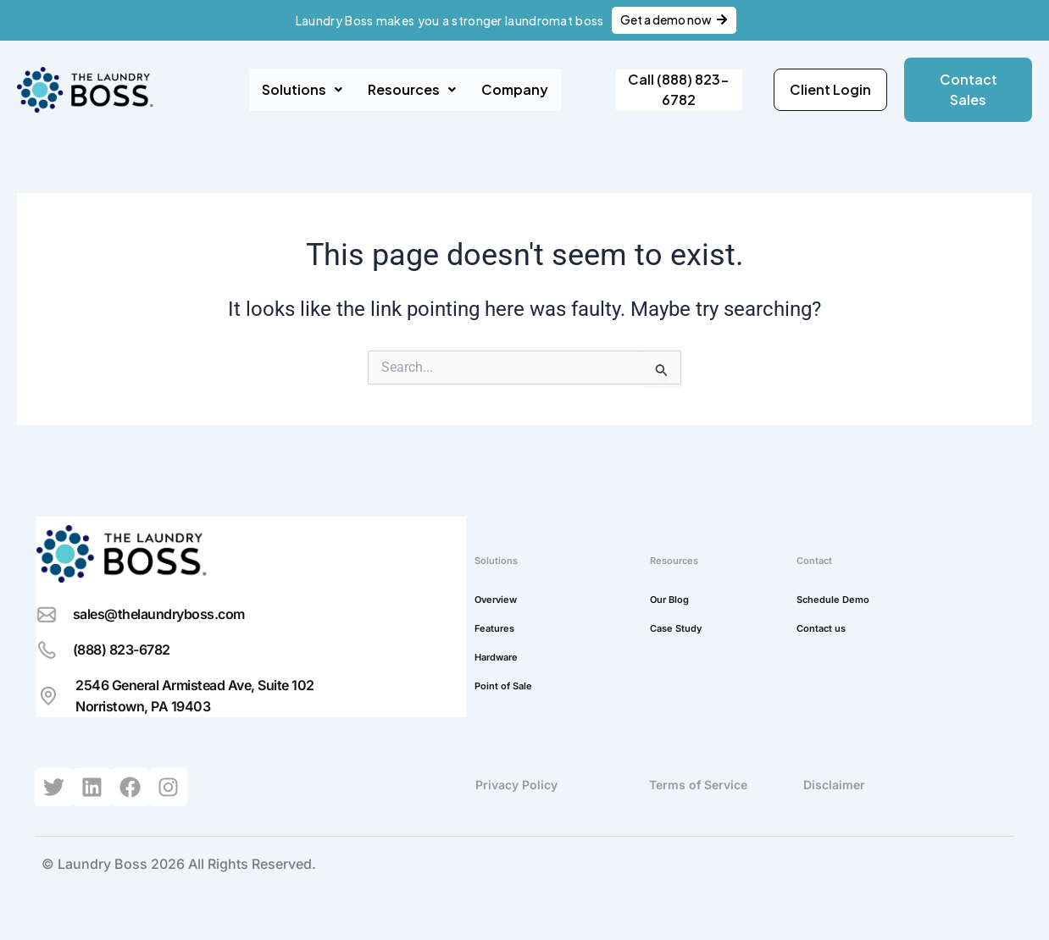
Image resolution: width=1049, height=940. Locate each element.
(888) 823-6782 (121, 649)
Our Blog (669, 599)
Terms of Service (698, 784)
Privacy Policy (516, 784)
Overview (496, 599)
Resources (412, 89)
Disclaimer (834, 784)
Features (494, 628)
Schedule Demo (832, 599)
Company (514, 89)
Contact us (821, 628)
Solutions (302, 89)
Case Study (676, 628)
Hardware (496, 657)
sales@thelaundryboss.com (159, 613)
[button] (302, 90)
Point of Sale (503, 686)
